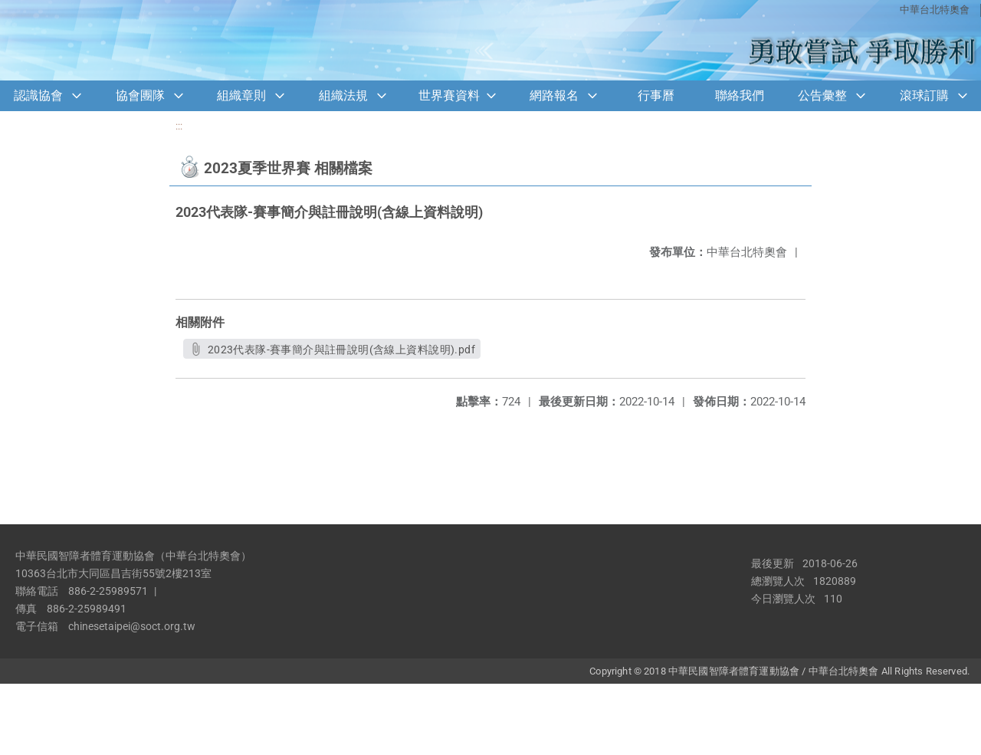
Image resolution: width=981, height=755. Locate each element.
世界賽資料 (449, 95)
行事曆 (656, 95)
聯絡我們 (739, 95)
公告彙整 (822, 95)
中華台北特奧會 (935, 9)
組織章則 (241, 95)
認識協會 (38, 95)
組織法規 (343, 95)
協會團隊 (140, 95)
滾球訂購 (924, 95)
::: (179, 126)
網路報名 (554, 95)
